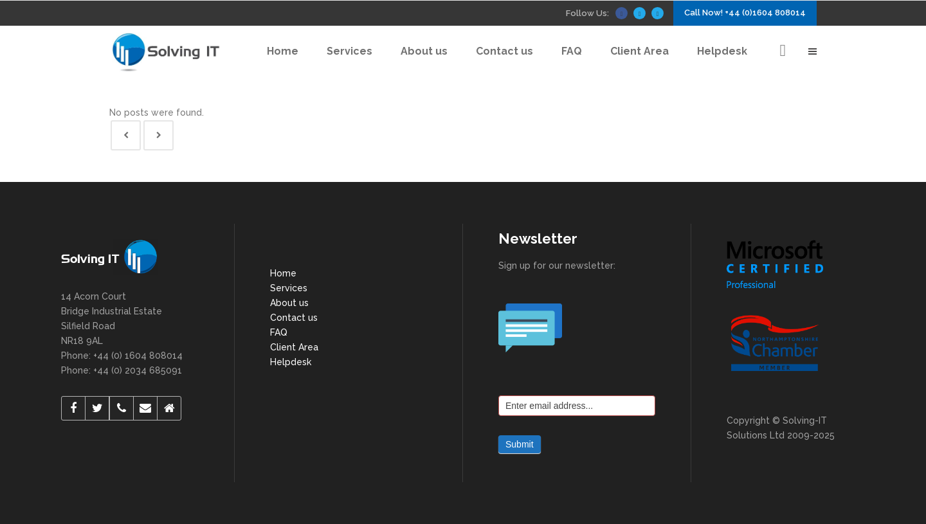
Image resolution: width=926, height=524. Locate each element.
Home (283, 273)
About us (289, 303)
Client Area (294, 347)
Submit (519, 444)
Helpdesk (290, 362)
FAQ (278, 332)
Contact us (294, 317)
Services (288, 288)
